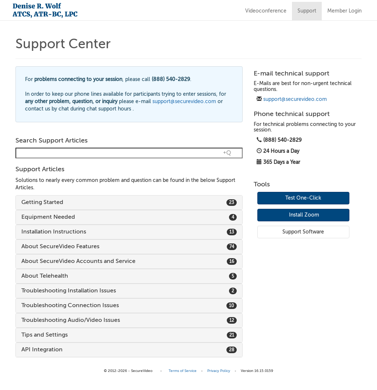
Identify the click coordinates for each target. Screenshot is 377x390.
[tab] (129, 203)
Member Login (344, 11)
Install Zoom (304, 215)
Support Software (303, 232)
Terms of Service (183, 371)
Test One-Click (303, 198)
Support (306, 11)
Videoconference (265, 11)
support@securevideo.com (295, 99)
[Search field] (129, 153)
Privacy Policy (218, 371)
